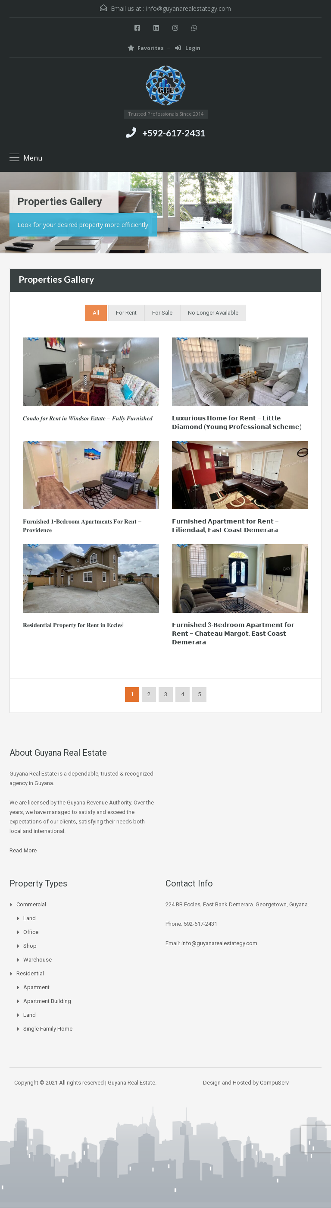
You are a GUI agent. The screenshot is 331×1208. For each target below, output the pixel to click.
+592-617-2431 (173, 132)
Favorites (146, 48)
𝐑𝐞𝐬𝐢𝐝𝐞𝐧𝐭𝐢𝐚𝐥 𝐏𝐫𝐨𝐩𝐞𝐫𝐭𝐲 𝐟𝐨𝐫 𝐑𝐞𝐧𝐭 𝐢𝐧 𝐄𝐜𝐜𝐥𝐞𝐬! (73, 624)
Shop (30, 946)
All (96, 312)
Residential (30, 973)
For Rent (126, 312)
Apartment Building (47, 1001)
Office (30, 932)
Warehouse (37, 959)
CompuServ (274, 1082)
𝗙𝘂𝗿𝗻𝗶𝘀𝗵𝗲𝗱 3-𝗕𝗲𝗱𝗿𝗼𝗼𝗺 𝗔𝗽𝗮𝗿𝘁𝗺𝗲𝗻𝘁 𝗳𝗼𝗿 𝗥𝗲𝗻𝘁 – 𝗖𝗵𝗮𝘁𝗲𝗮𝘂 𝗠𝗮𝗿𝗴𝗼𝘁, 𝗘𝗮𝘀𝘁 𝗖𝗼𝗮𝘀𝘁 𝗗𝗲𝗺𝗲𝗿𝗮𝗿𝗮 (233, 633)
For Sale (162, 312)
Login (187, 48)
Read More (23, 850)
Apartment (36, 987)
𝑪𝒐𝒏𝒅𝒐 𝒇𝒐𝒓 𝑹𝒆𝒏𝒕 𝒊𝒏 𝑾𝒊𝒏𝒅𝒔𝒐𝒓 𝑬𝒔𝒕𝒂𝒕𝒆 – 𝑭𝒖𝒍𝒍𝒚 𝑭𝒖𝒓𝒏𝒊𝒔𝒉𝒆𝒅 (88, 418)
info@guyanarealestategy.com (188, 8)
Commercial (31, 904)
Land (29, 918)
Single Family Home (47, 1028)
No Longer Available (213, 312)
